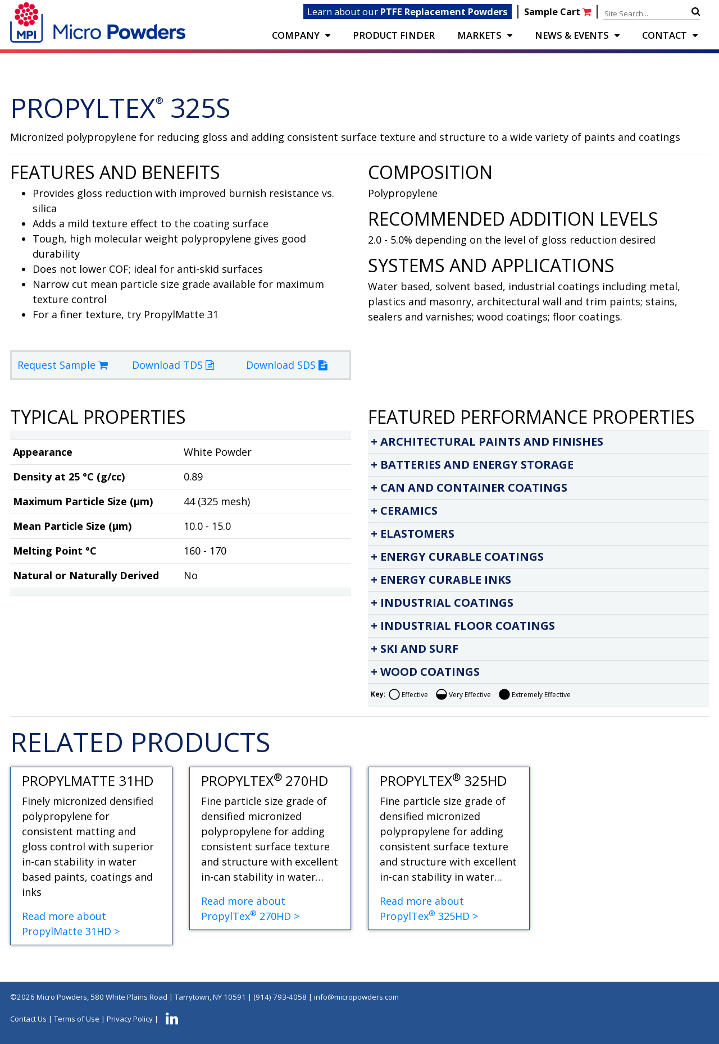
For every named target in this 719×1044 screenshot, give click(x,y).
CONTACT (664, 35)
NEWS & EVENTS (572, 35)
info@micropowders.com (356, 997)
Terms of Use (76, 1019)
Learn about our (407, 11)
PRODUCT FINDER (394, 35)
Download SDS (286, 365)
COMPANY (296, 35)
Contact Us (28, 1019)
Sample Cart (558, 11)
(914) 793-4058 (280, 997)
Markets (479, 35)
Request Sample (62, 365)
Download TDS (173, 365)
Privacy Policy (130, 1019)
